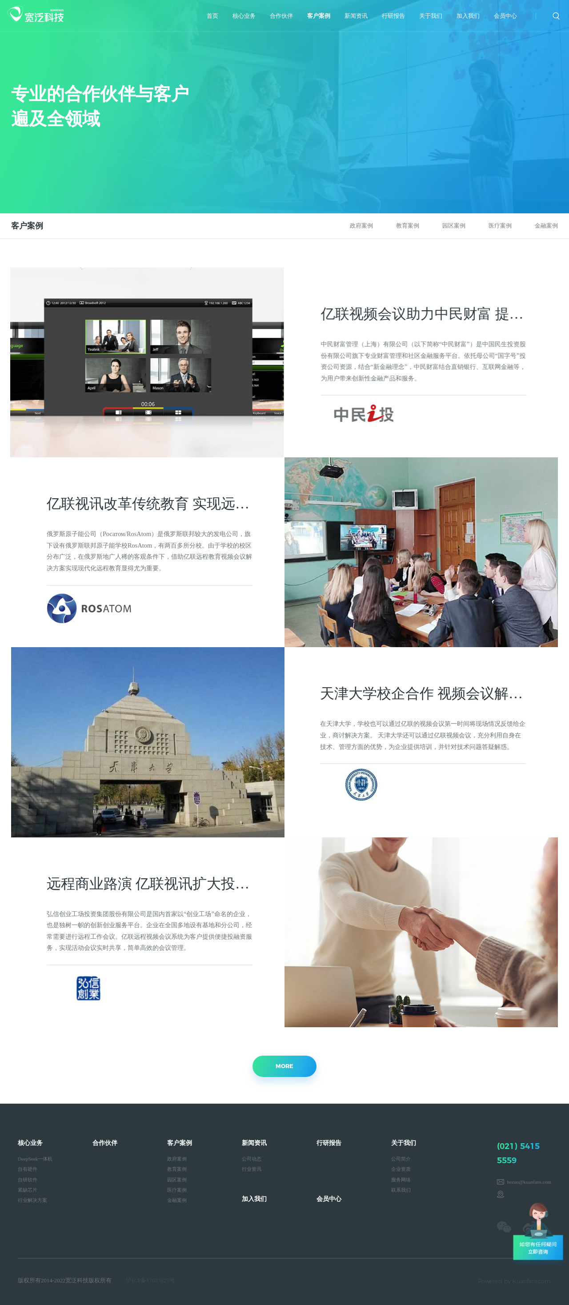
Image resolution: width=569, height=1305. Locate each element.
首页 (212, 16)
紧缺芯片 (27, 1190)
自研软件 (27, 1179)
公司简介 (401, 1158)
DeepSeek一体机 (35, 1158)
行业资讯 (251, 1169)
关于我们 (430, 16)
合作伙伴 (281, 16)
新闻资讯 (356, 16)
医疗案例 (500, 226)
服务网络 (401, 1179)
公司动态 (251, 1158)
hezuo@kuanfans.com (529, 1182)
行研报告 (393, 16)
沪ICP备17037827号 (150, 1280)
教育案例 (407, 226)
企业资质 (401, 1169)
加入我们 (468, 16)
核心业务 (244, 16)
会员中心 (505, 16)
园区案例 (453, 226)
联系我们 (401, 1190)
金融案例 (546, 226)
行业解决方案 (32, 1200)
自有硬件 (27, 1169)
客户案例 (318, 16)
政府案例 (361, 226)
